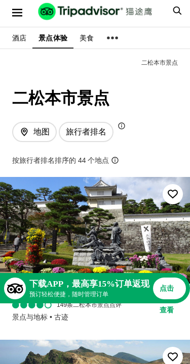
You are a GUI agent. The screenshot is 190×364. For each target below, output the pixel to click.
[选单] (17, 12)
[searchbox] (176, 10)
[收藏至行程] (173, 194)
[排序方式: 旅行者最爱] (86, 132)
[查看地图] (34, 132)
